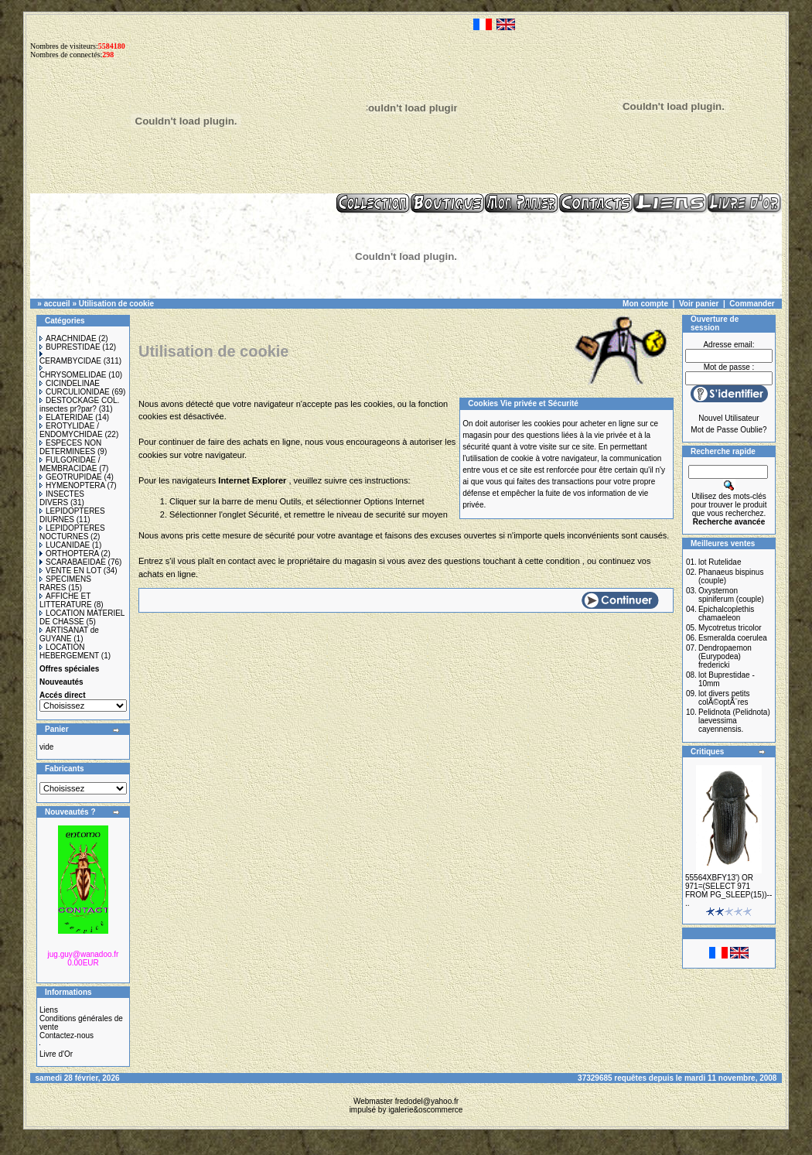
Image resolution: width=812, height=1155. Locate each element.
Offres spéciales (69, 669)
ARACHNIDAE (68, 338)
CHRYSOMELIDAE (73, 372)
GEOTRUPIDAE (70, 477)
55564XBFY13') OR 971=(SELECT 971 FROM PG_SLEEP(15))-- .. (728, 890)
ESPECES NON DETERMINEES (70, 447)
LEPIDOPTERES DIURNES (72, 515)
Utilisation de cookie (116, 303)
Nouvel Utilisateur (728, 418)
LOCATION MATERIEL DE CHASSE (82, 617)
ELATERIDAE (66, 417)
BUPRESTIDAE (70, 347)
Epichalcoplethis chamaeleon (726, 613)
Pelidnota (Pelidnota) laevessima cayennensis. (734, 720)
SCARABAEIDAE (72, 562)
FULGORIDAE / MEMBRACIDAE (70, 464)
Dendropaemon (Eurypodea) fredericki (725, 656)
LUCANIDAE (64, 545)
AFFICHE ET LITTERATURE (65, 600)
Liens (48, 1010)
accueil (57, 303)
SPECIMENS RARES (65, 583)
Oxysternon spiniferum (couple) (731, 594)
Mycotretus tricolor (730, 628)
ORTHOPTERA (69, 553)
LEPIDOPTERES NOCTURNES (72, 532)
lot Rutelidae (720, 562)
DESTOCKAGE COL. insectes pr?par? (79, 404)
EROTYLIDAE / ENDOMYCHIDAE (71, 430)
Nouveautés (61, 682)
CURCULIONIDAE (74, 392)
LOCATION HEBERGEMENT (69, 651)
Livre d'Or (56, 1054)
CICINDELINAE (69, 383)
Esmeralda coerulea (732, 638)
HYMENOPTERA (72, 485)
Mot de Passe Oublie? (728, 429)
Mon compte (645, 303)
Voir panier (699, 303)
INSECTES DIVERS (61, 498)
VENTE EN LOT (70, 570)
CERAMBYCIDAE (70, 358)
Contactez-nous (66, 1035)
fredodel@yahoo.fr (427, 1101)
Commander (751, 303)
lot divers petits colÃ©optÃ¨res (724, 697)
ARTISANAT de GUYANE (69, 634)
